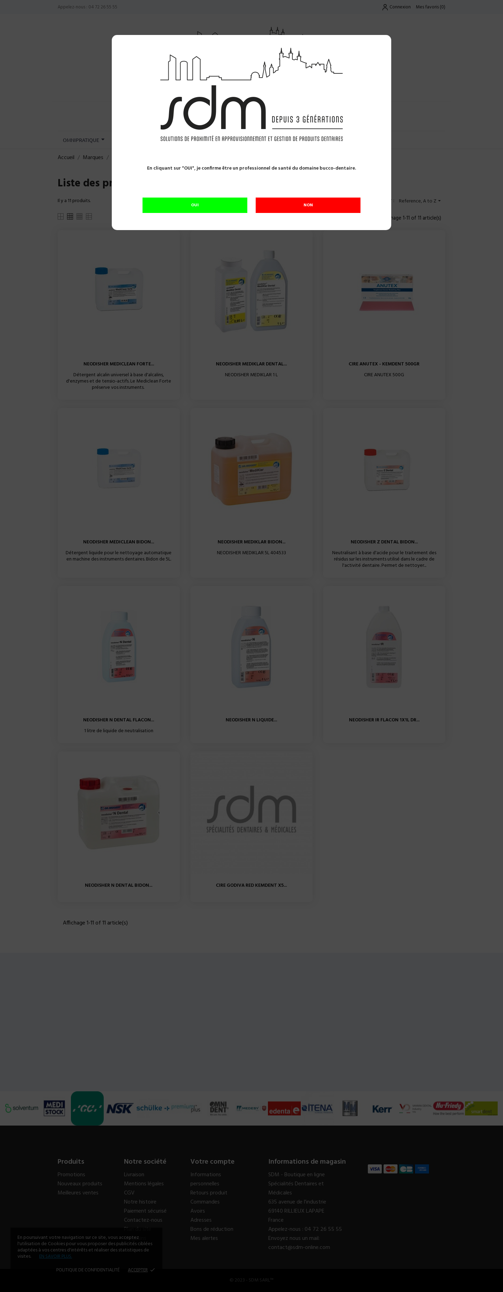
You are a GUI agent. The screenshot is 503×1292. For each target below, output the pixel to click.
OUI (195, 205)
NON (308, 205)
